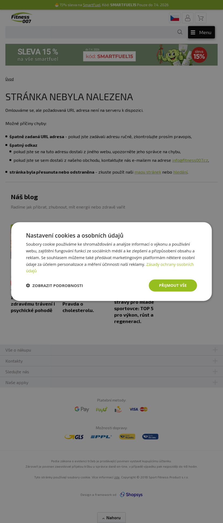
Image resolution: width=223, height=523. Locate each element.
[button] (54, 285)
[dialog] (111, 261)
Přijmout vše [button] (173, 285)
